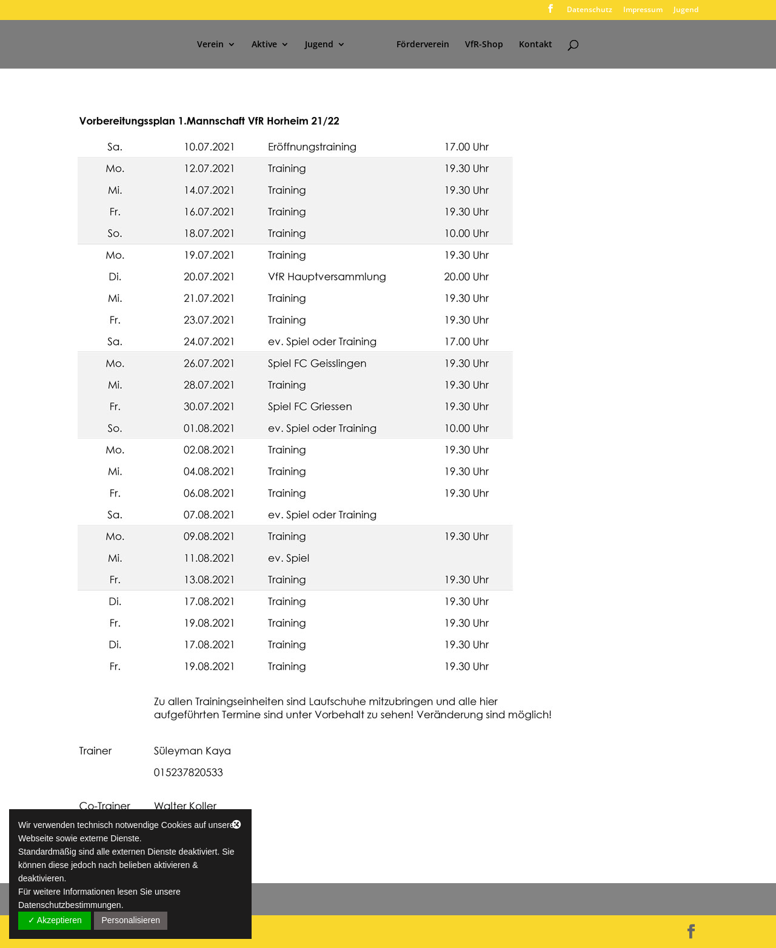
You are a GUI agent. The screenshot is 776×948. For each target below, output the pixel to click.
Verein (210, 45)
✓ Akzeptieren (55, 920)
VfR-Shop (484, 45)
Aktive (264, 45)
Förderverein (422, 45)
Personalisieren (130, 920)
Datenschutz (589, 10)
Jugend (686, 10)
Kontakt (535, 45)
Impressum (643, 10)
